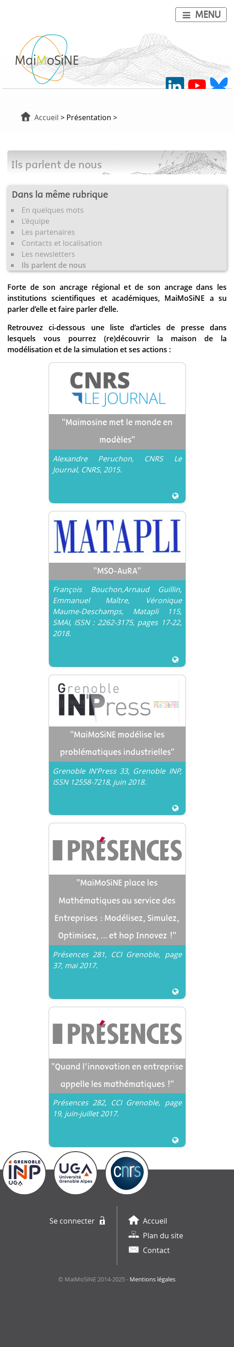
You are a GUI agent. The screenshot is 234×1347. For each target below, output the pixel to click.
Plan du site (163, 1236)
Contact (156, 1250)
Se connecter (72, 1221)
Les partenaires (48, 232)
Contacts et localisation (62, 243)
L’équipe (35, 221)
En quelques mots (53, 210)
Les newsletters (48, 254)
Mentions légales (152, 1279)
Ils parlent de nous (54, 265)
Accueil (46, 117)
